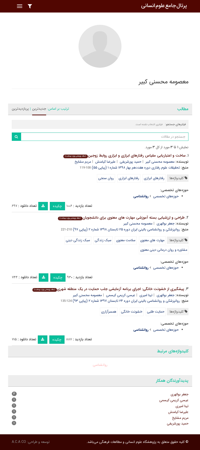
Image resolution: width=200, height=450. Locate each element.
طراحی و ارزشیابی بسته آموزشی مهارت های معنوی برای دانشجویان (121, 218)
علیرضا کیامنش (105, 161)
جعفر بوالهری (165, 223)
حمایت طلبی (155, 311)
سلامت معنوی (125, 240)
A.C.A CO (19, 442)
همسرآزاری (108, 311)
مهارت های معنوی (152, 240)
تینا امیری (145, 295)
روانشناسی (100, 365)
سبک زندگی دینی (78, 240)
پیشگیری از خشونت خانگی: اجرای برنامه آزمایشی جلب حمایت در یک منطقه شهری (108, 289)
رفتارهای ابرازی (154, 178)
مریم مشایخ (83, 161)
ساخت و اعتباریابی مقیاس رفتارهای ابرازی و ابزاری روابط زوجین (124, 156)
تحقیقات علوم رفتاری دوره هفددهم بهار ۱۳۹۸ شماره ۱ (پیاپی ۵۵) (136, 167)
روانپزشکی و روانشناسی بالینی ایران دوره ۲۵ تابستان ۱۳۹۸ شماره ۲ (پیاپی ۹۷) (126, 229)
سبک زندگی (103, 240)
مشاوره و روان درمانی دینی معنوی (163, 249)
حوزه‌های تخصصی (166, 196)
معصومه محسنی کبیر (160, 161)
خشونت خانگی (131, 311)
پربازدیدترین (20, 108)
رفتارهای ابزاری (129, 178)
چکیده (57, 206)
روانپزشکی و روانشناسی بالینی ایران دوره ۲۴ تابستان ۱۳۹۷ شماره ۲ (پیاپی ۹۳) (126, 301)
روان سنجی (106, 178)
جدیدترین (39, 108)
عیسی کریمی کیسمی (120, 295)
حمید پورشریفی (130, 161)
